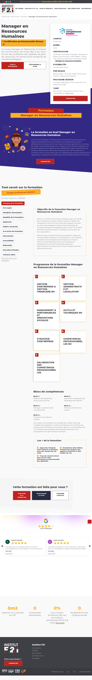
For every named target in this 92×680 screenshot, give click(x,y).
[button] (89, 526)
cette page (69, 93)
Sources (60, 622)
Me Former (15, 17)
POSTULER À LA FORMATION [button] (21, 495)
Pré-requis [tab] (7, 208)
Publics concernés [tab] (10, 227)
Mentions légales (57, 671)
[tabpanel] (60, 339)
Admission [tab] (7, 222)
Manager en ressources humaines (68, 61)
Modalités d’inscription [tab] (12, 212)
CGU (68, 671)
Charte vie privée (85, 671)
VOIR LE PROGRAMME (12, 65)
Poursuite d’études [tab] (11, 250)
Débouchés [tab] (7, 245)
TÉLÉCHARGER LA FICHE (35, 65)
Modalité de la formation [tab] (13, 217)
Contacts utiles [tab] (9, 255)
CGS (74, 671)
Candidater (70, 98)
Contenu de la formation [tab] (13, 203)
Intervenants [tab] (8, 236)
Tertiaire (24, 17)
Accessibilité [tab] (8, 241)
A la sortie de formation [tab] (13, 231)
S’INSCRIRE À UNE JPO (60, 494)
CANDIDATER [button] (45, 161)
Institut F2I (5, 17)
